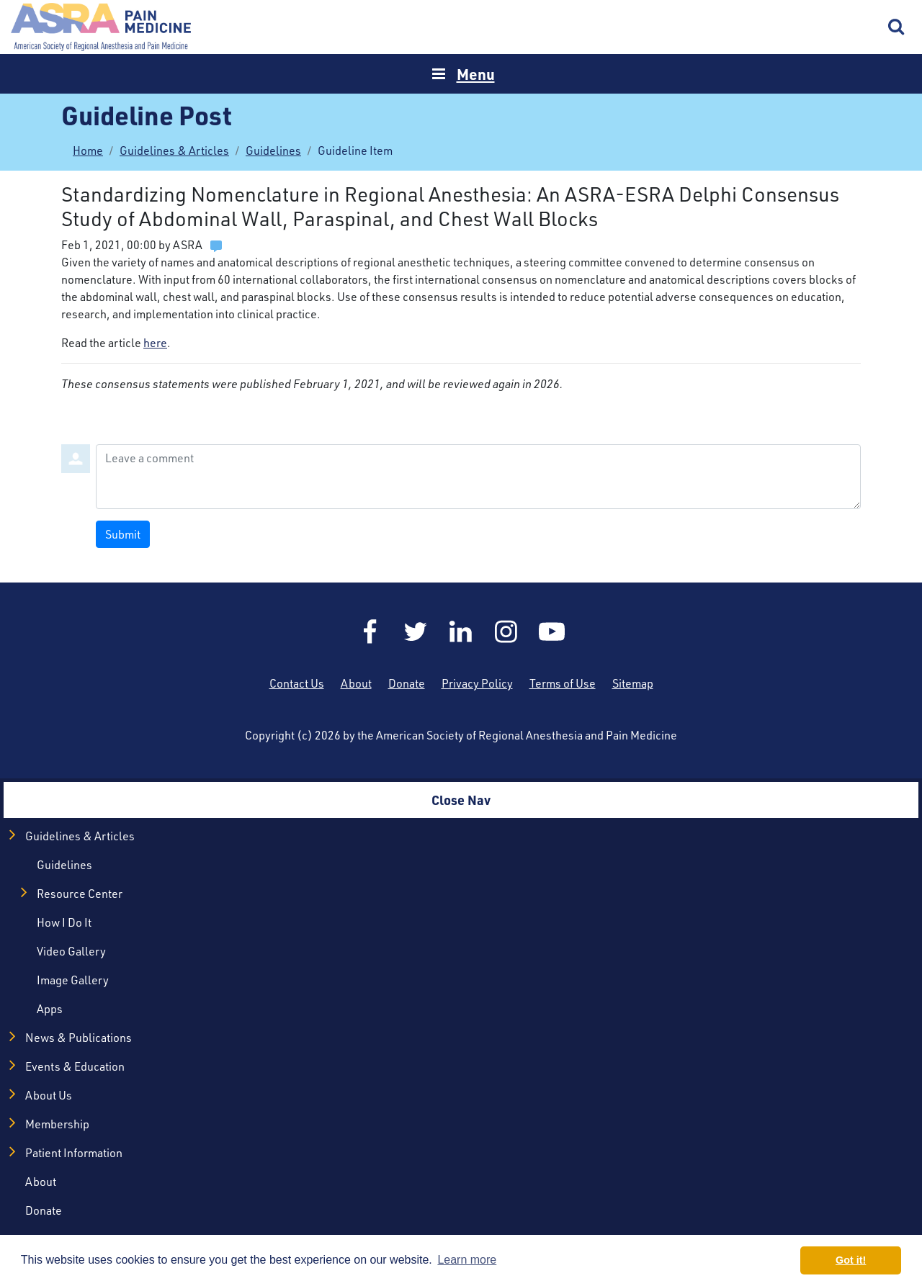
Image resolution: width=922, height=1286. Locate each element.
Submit (122, 534)
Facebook (370, 631)
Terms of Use (562, 683)
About (356, 683)
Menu (476, 74)
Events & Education (75, 1066)
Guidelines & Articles (174, 150)
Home (101, 27)
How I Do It (64, 922)
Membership (57, 1124)
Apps (50, 1009)
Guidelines (273, 150)
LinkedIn (461, 631)
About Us (48, 1095)
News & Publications (78, 1037)
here (155, 343)
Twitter (415, 631)
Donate (406, 683)
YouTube (551, 631)
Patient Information (73, 1153)
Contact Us (296, 683)
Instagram (506, 631)
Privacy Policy (477, 683)
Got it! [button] (851, 1260)
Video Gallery (71, 951)
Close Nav (461, 799)
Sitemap (632, 683)
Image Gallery (73, 980)
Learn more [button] (466, 1260)
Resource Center (79, 893)
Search (896, 27)
